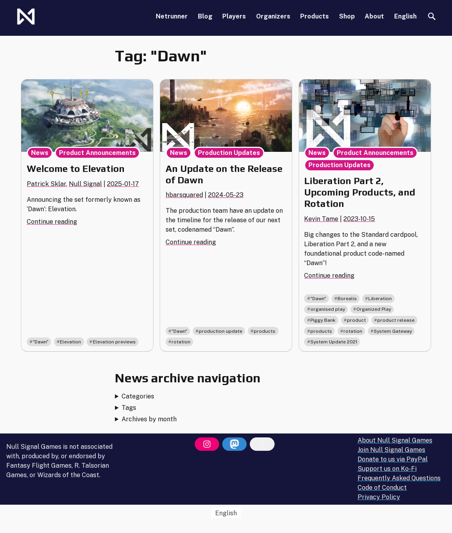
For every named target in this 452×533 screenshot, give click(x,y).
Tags (129, 407)
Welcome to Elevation (76, 168)
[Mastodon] (234, 444)
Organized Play (373, 309)
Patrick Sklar (46, 184)
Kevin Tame (321, 219)
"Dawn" (40, 342)
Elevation (70, 342)
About (374, 16)
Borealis (347, 298)
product (356, 320)
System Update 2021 (333, 342)
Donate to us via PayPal (393, 459)
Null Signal (85, 184)
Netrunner (172, 16)
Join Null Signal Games (391, 450)
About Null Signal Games (395, 440)
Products (314, 16)
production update (220, 331)
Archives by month (149, 419)
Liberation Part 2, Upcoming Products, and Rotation (359, 192)
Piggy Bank (323, 320)
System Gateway (393, 331)
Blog (205, 16)
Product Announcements (97, 153)
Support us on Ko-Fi (387, 468)
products (264, 331)
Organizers (273, 16)
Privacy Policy (379, 497)
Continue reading (52, 221)
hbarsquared (184, 195)
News (39, 153)
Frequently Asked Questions (399, 478)
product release (396, 320)
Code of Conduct (382, 487)
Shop (347, 16)
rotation (181, 342)
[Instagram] (207, 444)
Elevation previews (114, 342)
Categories (138, 396)
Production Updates (229, 153)
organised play (327, 309)
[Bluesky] (262, 444)
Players (234, 16)
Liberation (380, 298)
